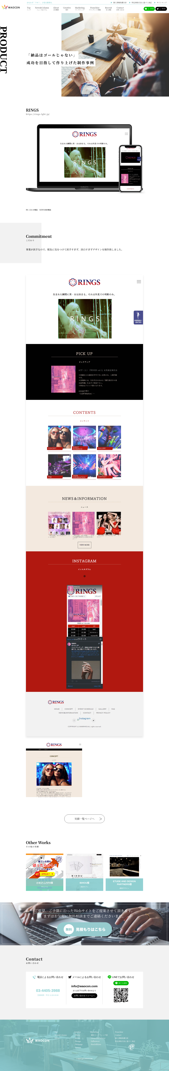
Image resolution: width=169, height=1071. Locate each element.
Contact (120, 8)
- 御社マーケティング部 (99, 1035)
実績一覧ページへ (84, 818)
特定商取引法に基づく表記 (140, 2)
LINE (149, 8)
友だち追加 (121, 983)
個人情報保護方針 (119, 2)
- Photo (77, 1035)
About (56, 8)
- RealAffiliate (95, 1044)
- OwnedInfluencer (97, 1038)
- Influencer (95, 1041)
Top (29, 8)
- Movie (77, 1038)
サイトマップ (160, 2)
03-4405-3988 (48, 990)
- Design (77, 1041)
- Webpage (78, 1044)
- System (77, 1047)
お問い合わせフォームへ (84, 996)
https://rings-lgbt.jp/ (38, 114)
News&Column (42, 8)
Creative (67, 8)
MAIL (161, 8)
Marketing (79, 8)
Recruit (108, 8)
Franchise (95, 8)
